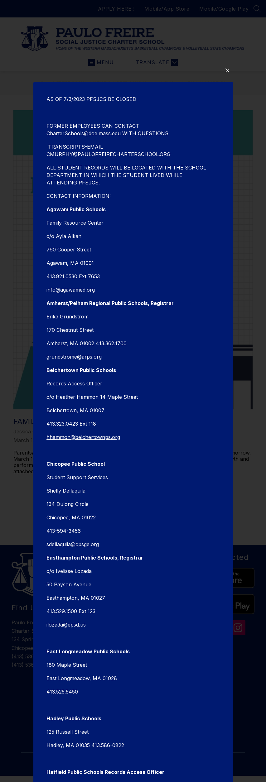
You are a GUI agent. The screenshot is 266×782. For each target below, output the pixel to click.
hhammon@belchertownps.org (83, 510)
